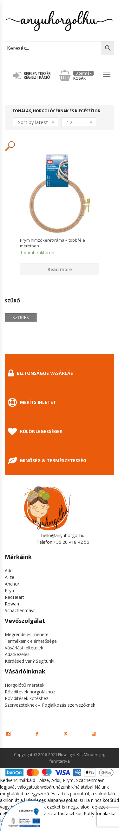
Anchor (12, 584)
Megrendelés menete (27, 634)
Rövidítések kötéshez (26, 698)
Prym (10, 590)
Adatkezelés (17, 654)
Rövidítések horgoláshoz (30, 692)
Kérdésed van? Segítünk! (29, 661)
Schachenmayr (20, 610)
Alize (9, 577)
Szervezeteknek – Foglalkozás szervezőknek (50, 705)
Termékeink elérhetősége (31, 641)
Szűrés (20, 317)
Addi (9, 570)
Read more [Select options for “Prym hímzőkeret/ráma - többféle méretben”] (60, 269)
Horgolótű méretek (24, 685)
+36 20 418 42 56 (71, 542)
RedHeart (14, 597)
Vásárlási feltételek (24, 648)
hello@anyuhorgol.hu (62, 535)
